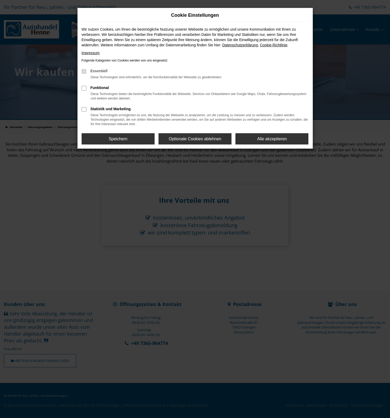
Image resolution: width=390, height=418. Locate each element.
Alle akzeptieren (272, 139)
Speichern (118, 139)
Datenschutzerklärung (240, 45)
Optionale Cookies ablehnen (195, 139)
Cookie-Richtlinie (273, 45)
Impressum (91, 53)
